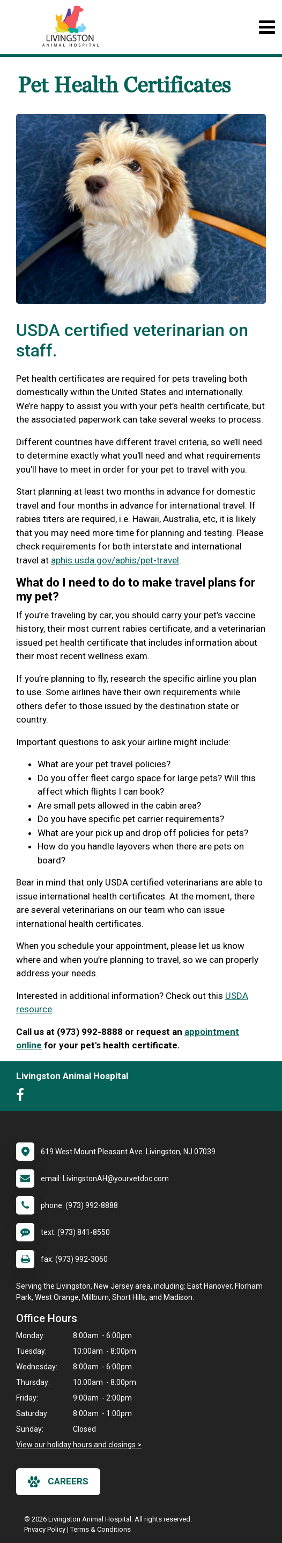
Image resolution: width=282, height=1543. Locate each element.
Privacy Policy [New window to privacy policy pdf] (44, 1529)
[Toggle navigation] (266, 27)
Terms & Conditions (100, 1529)
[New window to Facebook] (22, 1097)
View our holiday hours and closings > (79, 1444)
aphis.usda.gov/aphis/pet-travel (115, 560)
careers (58, 1482)
